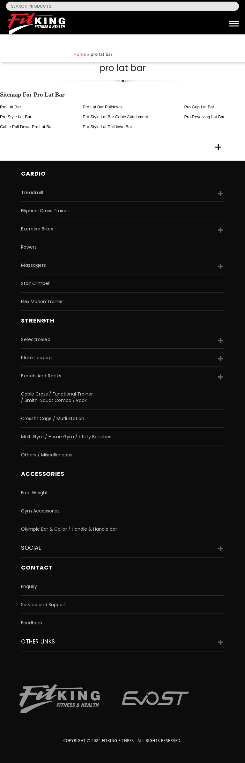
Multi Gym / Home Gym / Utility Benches (66, 436)
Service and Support (43, 604)
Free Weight (34, 493)
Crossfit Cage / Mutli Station (52, 418)
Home (79, 54)
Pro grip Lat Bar (199, 107)
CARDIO (33, 174)
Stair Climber (35, 283)
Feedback (32, 623)
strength (38, 320)
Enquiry (29, 586)
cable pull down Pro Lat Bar (26, 126)
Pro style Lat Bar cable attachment (115, 116)
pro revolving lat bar (204, 116)
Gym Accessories (40, 511)
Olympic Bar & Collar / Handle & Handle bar (69, 529)
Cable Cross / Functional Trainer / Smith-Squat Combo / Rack (57, 397)
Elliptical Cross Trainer (45, 210)
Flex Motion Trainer (42, 301)
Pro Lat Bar (10, 107)
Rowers (29, 247)
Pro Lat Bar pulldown (102, 107)
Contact (37, 567)
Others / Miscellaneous (46, 455)
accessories (42, 474)
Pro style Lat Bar (15, 116)
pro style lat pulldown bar (107, 126)
